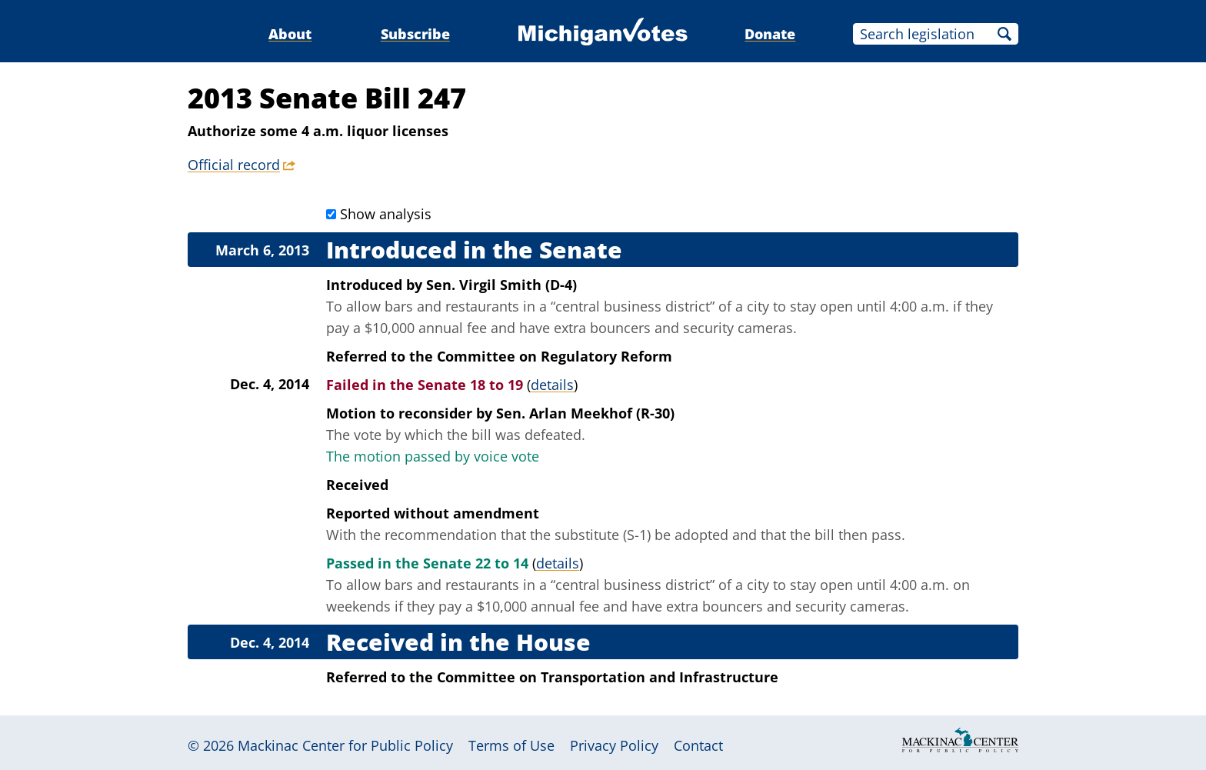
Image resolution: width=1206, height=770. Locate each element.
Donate (770, 34)
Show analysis (385, 214)
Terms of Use (511, 745)
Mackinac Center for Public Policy (345, 745)
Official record (234, 164)
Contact (698, 745)
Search (1004, 34)
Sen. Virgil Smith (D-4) (501, 284)
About (289, 34)
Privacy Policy (614, 745)
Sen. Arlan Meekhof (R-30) (585, 413)
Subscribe (415, 34)
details (552, 384)
